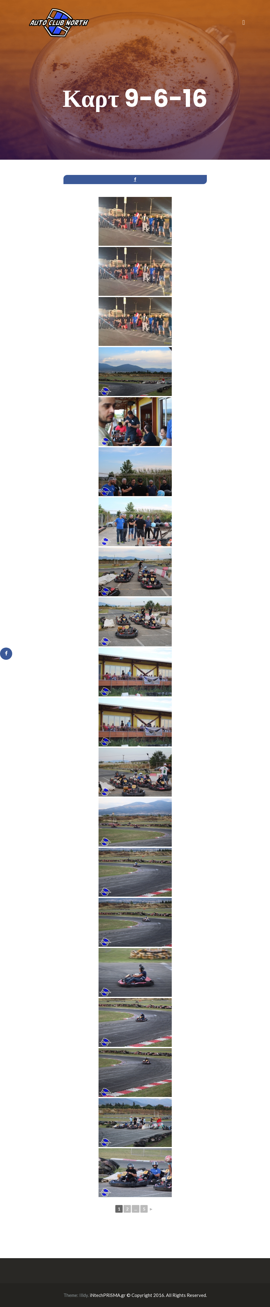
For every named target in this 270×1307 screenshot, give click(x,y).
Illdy (83, 1295)
